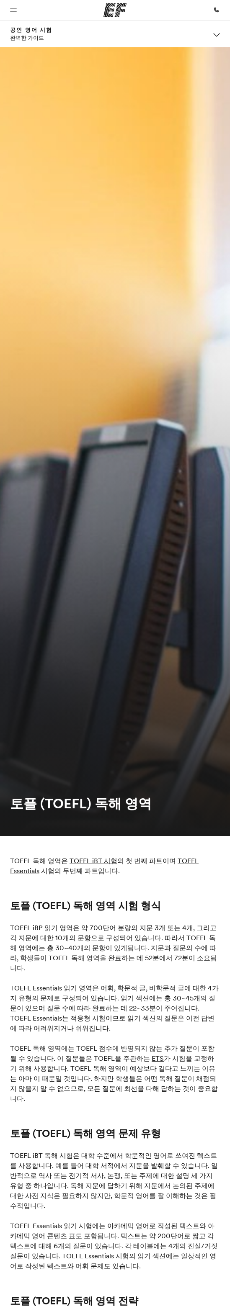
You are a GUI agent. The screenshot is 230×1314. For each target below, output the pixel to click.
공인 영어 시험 (31, 29)
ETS (158, 1058)
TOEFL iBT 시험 (93, 860)
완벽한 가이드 (27, 37)
